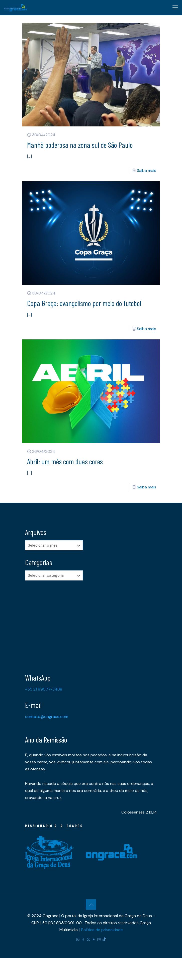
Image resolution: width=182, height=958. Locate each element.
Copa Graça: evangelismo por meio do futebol (84, 303)
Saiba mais (146, 170)
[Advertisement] (91, 623)
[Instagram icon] (99, 939)
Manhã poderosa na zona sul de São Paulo (80, 144)
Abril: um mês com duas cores (65, 461)
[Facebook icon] (83, 939)
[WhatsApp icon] (78, 939)
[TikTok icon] (104, 939)
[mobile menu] (175, 7)
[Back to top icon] (91, 904)
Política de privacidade (102, 929)
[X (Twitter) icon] (88, 939)
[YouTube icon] (94, 939)
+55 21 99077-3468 (43, 689)
